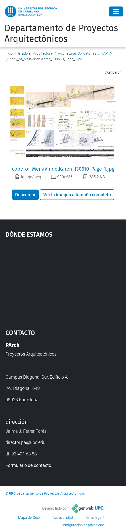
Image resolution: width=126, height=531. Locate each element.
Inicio (8, 53)
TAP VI (107, 53)
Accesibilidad (63, 518)
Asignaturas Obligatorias (77, 53)
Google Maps (63, 281)
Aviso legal (94, 518)
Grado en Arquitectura (35, 53)
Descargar (25, 194)
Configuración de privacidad (82, 525)
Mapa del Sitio (29, 518)
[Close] (116, 11)
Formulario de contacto (28, 465)
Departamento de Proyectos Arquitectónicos (61, 33)
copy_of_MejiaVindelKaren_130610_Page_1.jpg (63, 169)
